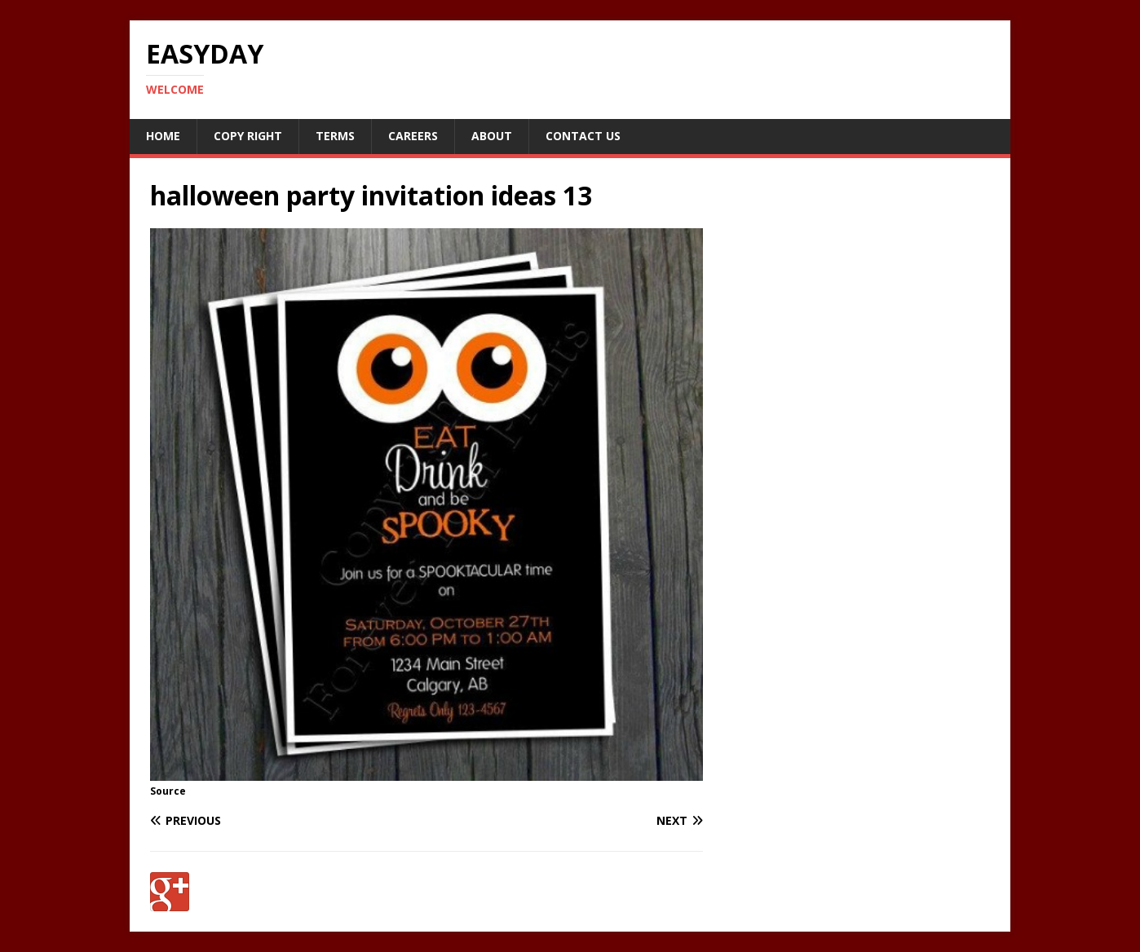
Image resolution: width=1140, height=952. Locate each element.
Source (168, 791)
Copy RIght (248, 135)
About (491, 135)
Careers (413, 135)
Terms (335, 135)
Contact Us (583, 135)
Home (163, 135)
